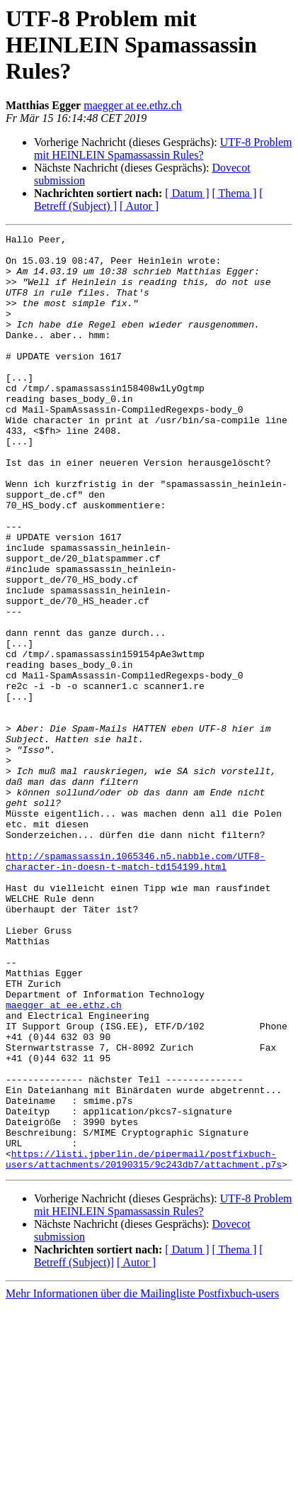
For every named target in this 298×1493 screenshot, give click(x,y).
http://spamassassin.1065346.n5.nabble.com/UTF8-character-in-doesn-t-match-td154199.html (135, 987)
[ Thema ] (234, 193)
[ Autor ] (139, 206)
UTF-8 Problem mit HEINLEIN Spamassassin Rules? (163, 148)
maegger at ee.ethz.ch (133, 105)
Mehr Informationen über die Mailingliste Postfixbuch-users (142, 1481)
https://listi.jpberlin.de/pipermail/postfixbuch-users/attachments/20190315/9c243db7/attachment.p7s (144, 1345)
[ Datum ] (187, 193)
